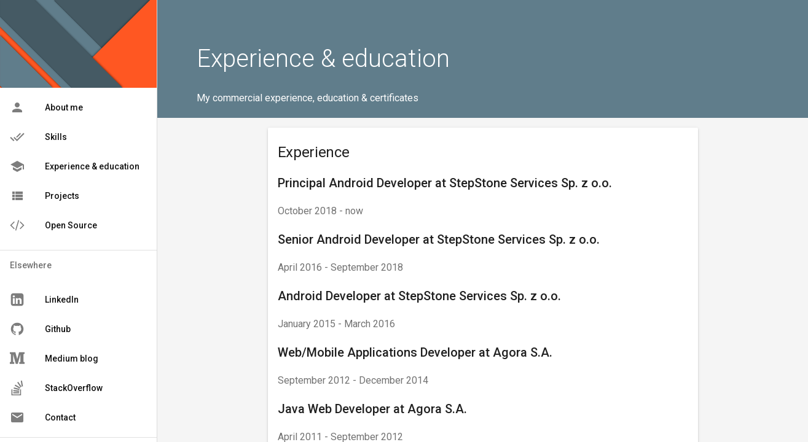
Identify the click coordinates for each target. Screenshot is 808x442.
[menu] (78, 166)
